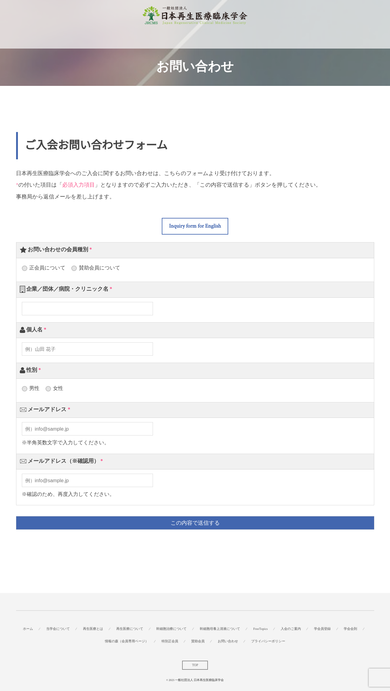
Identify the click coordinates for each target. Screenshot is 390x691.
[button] (195, 226)
